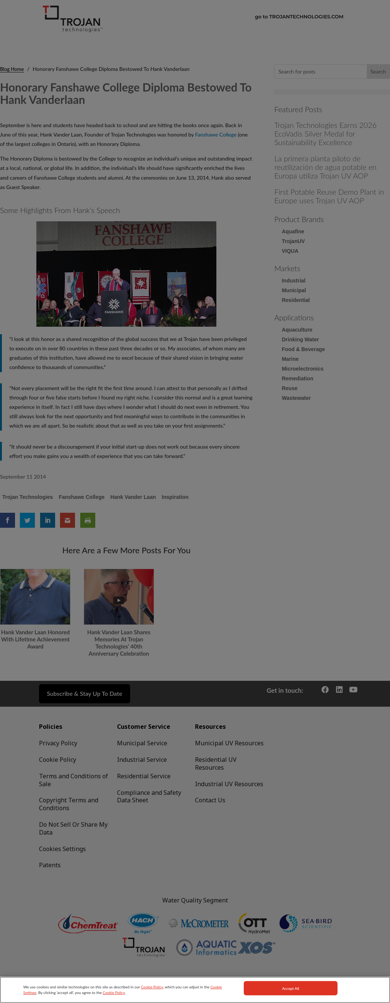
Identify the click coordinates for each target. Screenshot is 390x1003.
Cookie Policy (152, 997)
